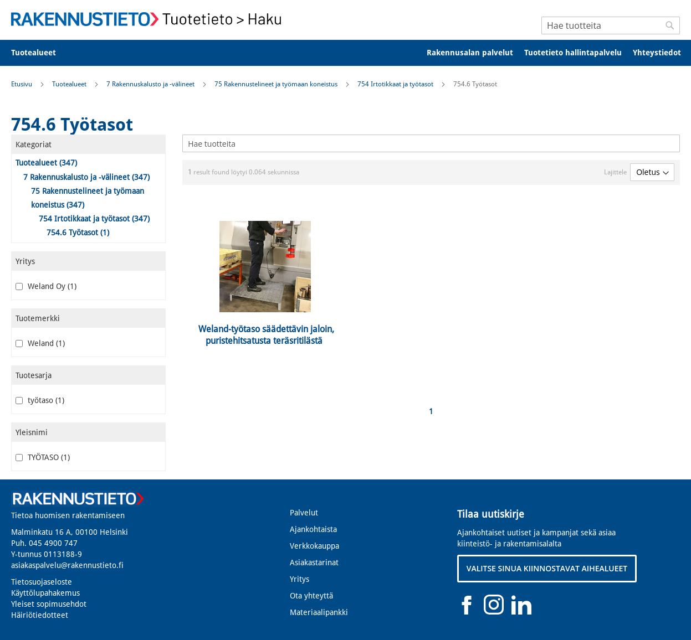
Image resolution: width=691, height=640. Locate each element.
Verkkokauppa (314, 545)
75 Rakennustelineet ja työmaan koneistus (276, 84)
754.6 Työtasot (78, 232)
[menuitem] (40, 53)
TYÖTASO (43, 457)
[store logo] (149, 19)
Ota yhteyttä (311, 595)
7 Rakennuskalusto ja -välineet (151, 84)
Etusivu (22, 84)
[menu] (345, 53)
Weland (40, 343)
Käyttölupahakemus (45, 593)
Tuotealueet (70, 84)
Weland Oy (46, 286)
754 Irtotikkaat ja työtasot (396, 84)
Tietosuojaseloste (41, 581)
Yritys (299, 579)
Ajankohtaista (313, 529)
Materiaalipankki (319, 612)
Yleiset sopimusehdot (48, 604)
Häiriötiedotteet (39, 615)
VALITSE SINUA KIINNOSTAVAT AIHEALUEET (547, 568)
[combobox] (610, 25)
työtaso (40, 400)
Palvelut (304, 512)
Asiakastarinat (314, 562)
